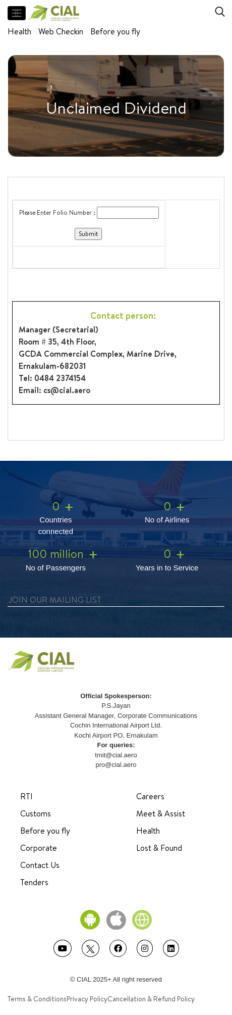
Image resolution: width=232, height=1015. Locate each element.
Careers (150, 796)
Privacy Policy (87, 999)
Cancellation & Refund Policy (151, 999)
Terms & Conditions (37, 999)
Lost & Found (159, 847)
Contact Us (40, 865)
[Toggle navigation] (17, 13)
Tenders (34, 882)
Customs (35, 813)
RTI (26, 796)
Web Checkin (60, 31)
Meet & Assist (160, 813)
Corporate (38, 847)
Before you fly (115, 31)
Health (19, 31)
